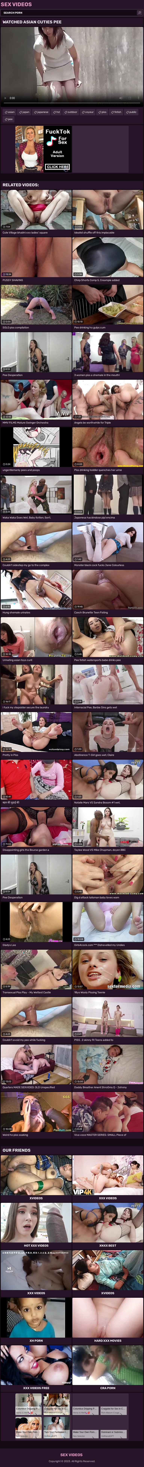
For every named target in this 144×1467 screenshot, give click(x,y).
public (132, 112)
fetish (117, 112)
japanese (42, 112)
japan (25, 112)
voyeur (89, 112)
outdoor (72, 112)
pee (10, 119)
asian (11, 112)
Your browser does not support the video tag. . (72, 67)
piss (104, 112)
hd (58, 112)
